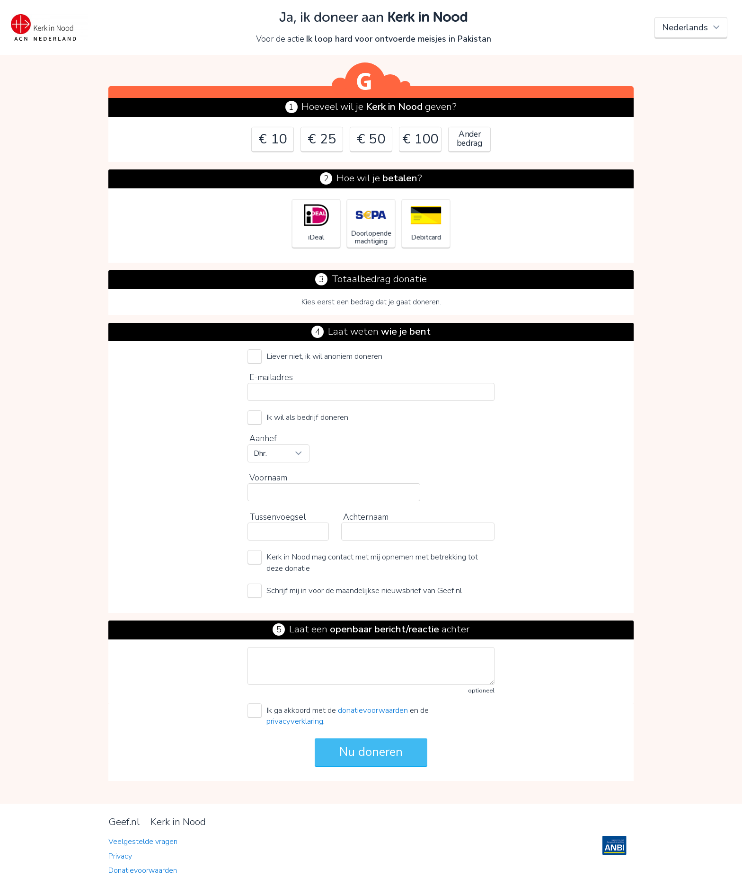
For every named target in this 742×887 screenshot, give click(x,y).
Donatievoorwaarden (142, 870)
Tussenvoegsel (277, 517)
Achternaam (366, 517)
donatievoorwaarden (373, 710)
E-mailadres (271, 377)
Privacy (120, 856)
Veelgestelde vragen (142, 841)
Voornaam (268, 477)
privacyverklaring (294, 721)
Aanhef (263, 438)
